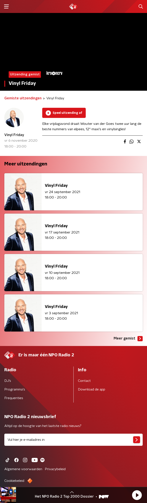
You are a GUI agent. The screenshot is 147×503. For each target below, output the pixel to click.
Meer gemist (128, 338)
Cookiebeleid (14, 480)
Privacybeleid (55, 469)
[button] (137, 495)
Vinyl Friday (14, 135)
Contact (84, 380)
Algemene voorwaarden (23, 469)
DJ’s (7, 380)
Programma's (14, 389)
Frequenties (13, 398)
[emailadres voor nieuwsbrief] (73, 440)
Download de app (91, 389)
